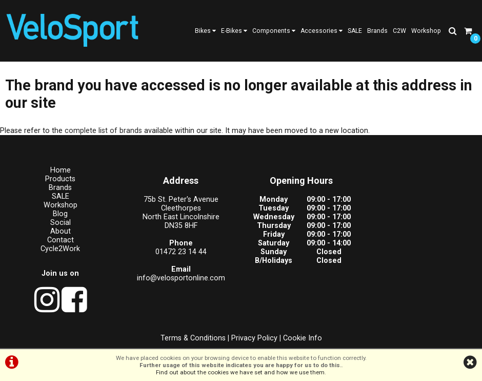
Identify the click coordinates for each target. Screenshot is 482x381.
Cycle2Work (60, 248)
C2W (399, 30)
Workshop (426, 30)
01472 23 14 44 (181, 251)
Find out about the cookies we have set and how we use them (240, 372)
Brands (377, 30)
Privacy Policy (254, 338)
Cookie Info (302, 338)
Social (60, 222)
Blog (60, 213)
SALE (355, 30)
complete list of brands (103, 130)
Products (60, 179)
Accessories (321, 30)
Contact (60, 240)
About (60, 231)
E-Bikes (234, 30)
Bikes (205, 30)
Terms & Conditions (193, 338)
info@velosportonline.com (181, 278)
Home (60, 170)
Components (273, 30)
